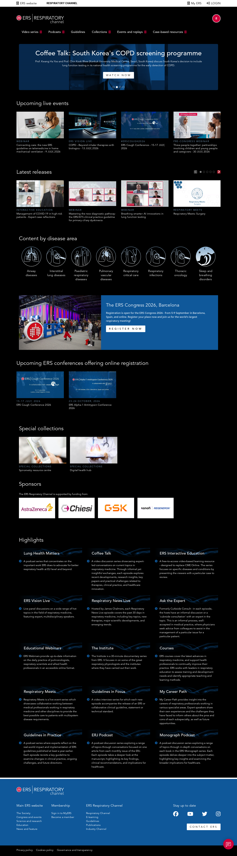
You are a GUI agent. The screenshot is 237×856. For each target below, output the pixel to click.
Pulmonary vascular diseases (106, 275)
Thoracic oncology (180, 273)
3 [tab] (120, 87)
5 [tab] (213, 172)
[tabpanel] (40, 132)
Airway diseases (31, 273)
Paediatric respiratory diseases (81, 275)
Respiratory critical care (131, 273)
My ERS (196, 3)
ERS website (28, 3)
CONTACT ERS (204, 827)
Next (219, 172)
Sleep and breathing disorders (205, 275)
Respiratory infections (155, 273)
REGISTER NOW (125, 328)
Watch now (152, 75)
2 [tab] (116, 87)
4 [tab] (123, 87)
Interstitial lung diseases (56, 273)
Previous (195, 172)
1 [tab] (113, 87)
